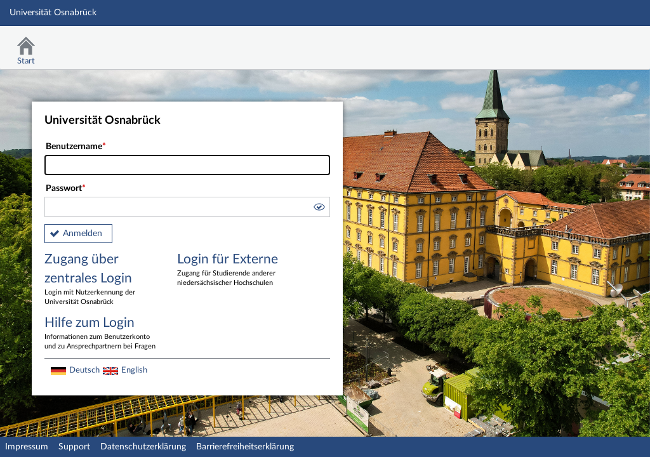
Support (74, 446)
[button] (319, 209)
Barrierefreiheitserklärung (245, 446)
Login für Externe (234, 270)
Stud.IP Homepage (601, 43)
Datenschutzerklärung (143, 446)
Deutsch (84, 370)
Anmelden (82, 233)
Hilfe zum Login (101, 334)
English (134, 370)
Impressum (26, 446)
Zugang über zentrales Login (101, 280)
